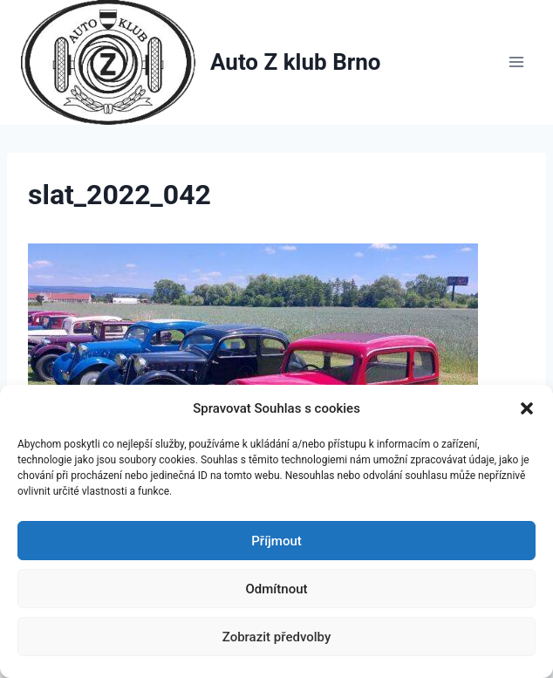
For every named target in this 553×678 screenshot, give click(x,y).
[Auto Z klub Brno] (201, 62)
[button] (527, 408)
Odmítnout (277, 589)
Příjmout (276, 541)
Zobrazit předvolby (276, 637)
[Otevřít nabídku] (516, 62)
